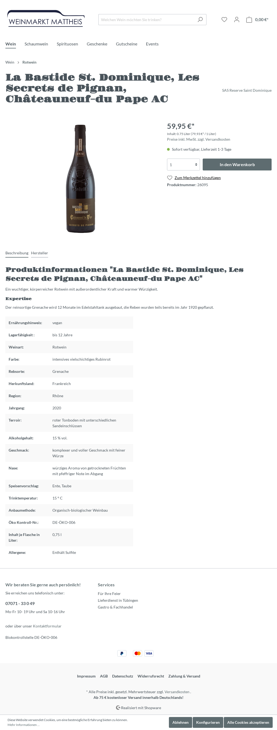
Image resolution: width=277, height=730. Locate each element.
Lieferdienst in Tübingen (118, 600)
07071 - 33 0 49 (20, 603)
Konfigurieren (208, 722)
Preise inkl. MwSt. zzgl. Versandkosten (198, 139)
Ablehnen (180, 722)
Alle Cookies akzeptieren (248, 722)
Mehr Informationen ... (24, 725)
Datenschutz (122, 676)
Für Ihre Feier (109, 593)
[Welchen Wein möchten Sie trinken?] (146, 19)
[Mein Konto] (237, 19)
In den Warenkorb (237, 164)
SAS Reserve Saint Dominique (247, 90)
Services (106, 584)
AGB (104, 676)
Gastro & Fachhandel (115, 607)
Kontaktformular (47, 626)
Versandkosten (177, 691)
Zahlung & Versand (184, 676)
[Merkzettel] (224, 19)
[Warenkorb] (257, 19)
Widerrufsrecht (151, 676)
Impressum (86, 676)
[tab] (16, 253)
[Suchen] (200, 19)
